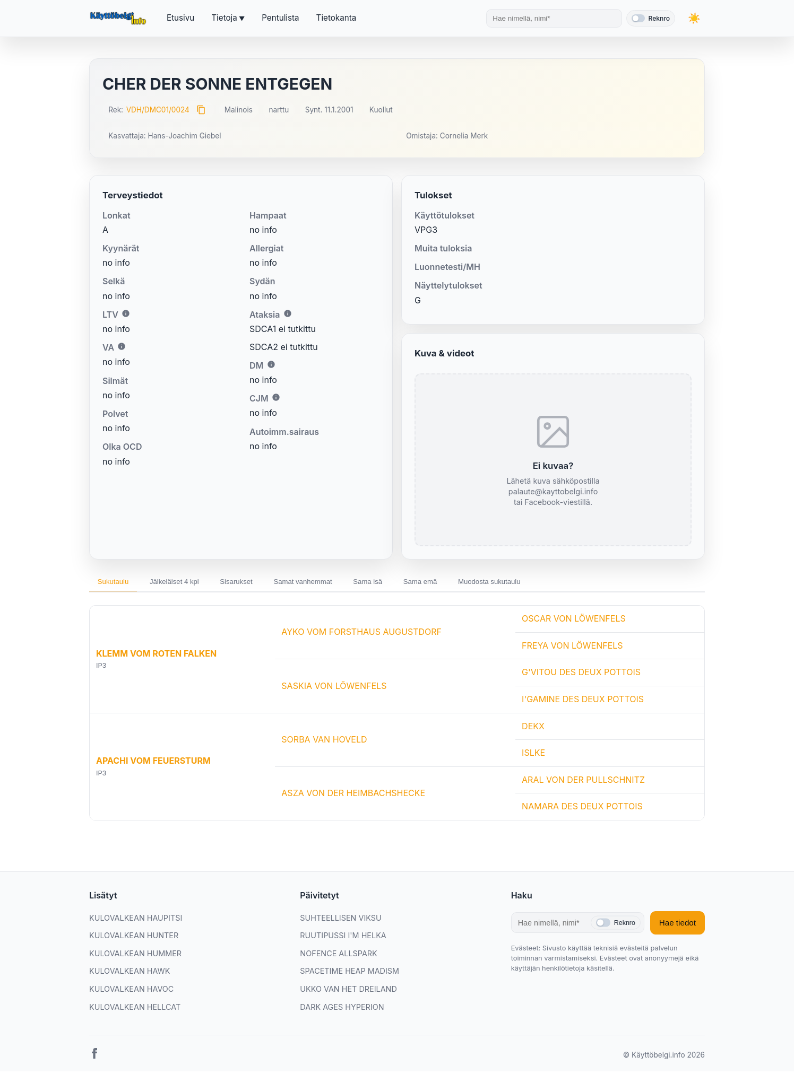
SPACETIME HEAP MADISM (349, 974)
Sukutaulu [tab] (117, 583)
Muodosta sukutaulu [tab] (543, 583)
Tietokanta (336, 18)
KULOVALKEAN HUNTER (133, 937)
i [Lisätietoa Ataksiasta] (287, 313)
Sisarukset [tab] (256, 583)
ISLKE (533, 755)
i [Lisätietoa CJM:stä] (276, 397)
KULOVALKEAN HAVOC (131, 991)
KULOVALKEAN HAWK (129, 974)
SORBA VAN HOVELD (324, 742)
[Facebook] (94, 1058)
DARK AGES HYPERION (342, 1009)
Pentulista (280, 18)
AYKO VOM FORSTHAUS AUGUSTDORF (361, 635)
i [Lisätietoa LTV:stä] (126, 313)
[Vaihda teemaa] (694, 18)
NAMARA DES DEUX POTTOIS (582, 809)
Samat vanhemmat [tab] (332, 583)
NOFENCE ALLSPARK (338, 956)
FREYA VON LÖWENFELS (572, 648)
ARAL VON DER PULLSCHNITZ (583, 782)
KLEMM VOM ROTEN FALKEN (156, 656)
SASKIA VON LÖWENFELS (333, 688)
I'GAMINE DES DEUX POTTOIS (583, 701)
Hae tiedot (677, 925)
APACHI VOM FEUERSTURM (153, 763)
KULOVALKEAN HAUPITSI (135, 920)
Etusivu (180, 18)
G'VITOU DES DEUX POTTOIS (581, 675)
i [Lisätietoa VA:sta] (121, 346)
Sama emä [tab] (465, 583)
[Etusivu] (119, 18)
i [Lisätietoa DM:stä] (271, 364)
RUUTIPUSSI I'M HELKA (343, 937)
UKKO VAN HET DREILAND (348, 991)
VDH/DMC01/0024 (157, 110)
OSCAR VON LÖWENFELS (574, 621)
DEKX (533, 728)
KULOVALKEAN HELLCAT (134, 1009)
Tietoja (224, 18)
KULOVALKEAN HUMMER (135, 956)
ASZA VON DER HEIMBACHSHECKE (353, 795)
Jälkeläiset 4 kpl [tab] (186, 583)
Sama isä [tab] (405, 583)
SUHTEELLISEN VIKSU (340, 920)
